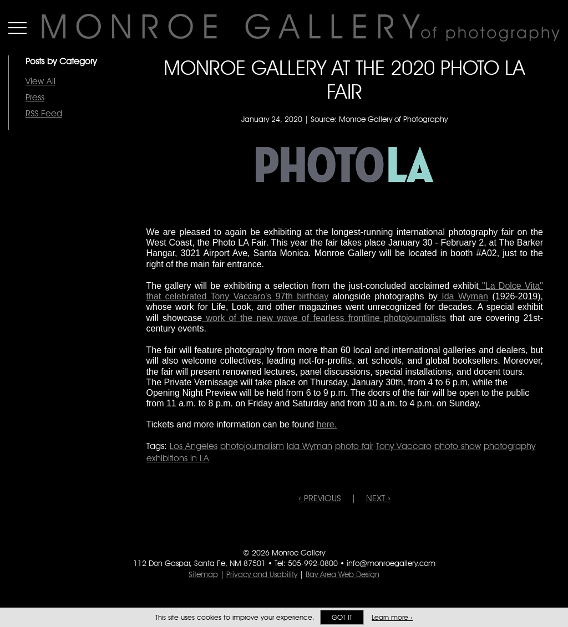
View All (40, 81)
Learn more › (392, 617)
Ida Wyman (463, 296)
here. (327, 424)
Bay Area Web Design (342, 574)
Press (35, 97)
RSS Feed (44, 113)
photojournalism (252, 446)
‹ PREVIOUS (319, 498)
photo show (457, 446)
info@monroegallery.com (391, 563)
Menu (17, 28)
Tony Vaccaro (404, 446)
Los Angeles (193, 446)
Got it (342, 617)
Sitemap (203, 574)
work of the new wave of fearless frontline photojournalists (324, 318)
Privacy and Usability (261, 574)
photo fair (354, 446)
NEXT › (378, 498)
